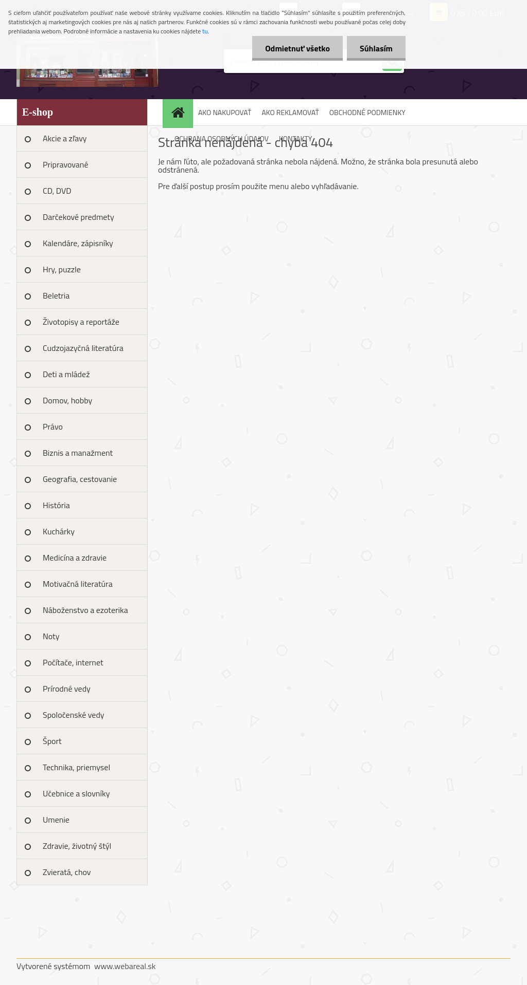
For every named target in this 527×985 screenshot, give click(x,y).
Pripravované (66, 164)
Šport (52, 741)
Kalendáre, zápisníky (78, 243)
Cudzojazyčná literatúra (83, 348)
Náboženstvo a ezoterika (85, 610)
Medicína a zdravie (75, 557)
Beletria (56, 295)
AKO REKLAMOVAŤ (290, 112)
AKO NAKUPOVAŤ (224, 112)
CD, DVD (57, 190)
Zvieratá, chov (67, 872)
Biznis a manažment (78, 453)
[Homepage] (181, 112)
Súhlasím (376, 48)
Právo (53, 426)
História (56, 505)
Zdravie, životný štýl (77, 846)
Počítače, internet (73, 662)
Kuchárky (59, 531)
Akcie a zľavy (65, 138)
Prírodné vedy (67, 688)
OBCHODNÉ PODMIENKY (367, 112)
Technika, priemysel (76, 767)
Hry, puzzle (62, 269)
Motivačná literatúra (78, 584)
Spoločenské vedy (73, 715)
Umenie (56, 819)
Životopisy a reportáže (81, 321)
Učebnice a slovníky (76, 793)
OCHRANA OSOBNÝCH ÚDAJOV (221, 138)
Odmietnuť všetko (297, 48)
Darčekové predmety (78, 217)
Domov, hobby (67, 400)
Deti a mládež (66, 374)
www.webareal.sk (125, 966)
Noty (51, 636)
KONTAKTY (295, 138)
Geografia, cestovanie (80, 479)
